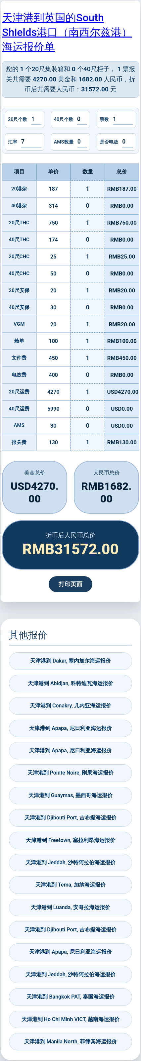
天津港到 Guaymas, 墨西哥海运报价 (70, 795)
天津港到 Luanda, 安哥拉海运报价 (70, 907)
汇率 (12, 142)
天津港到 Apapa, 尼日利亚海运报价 (70, 728)
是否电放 (109, 142)
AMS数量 (63, 142)
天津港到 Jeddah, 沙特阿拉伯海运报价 (70, 862)
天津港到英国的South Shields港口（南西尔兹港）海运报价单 (67, 32)
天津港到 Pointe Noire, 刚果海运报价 (70, 773)
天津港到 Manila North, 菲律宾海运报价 (70, 1041)
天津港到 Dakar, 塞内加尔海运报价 (70, 661)
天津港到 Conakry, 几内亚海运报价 (70, 705)
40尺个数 (63, 119)
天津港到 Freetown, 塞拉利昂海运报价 (70, 840)
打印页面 (70, 584)
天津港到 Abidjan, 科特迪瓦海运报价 (70, 683)
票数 (104, 119)
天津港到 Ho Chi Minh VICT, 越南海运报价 (71, 1019)
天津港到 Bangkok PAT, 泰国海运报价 (70, 997)
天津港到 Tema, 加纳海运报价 (70, 885)
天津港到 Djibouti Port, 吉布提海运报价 (70, 817)
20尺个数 (17, 119)
